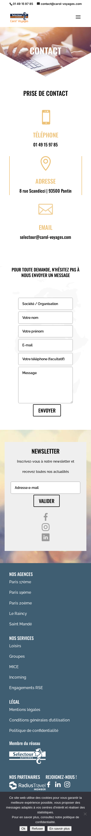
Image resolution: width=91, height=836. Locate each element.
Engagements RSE (26, 687)
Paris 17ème (20, 582)
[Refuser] (85, 813)
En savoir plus (59, 828)
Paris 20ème (20, 603)
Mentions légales (24, 709)
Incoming (17, 677)
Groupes (17, 656)
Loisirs (15, 646)
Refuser (37, 828)
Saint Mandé (20, 624)
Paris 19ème (20, 592)
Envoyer (47, 410)
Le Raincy (18, 613)
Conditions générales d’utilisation (39, 720)
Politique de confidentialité (33, 730)
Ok (23, 828)
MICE (14, 667)
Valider (46, 500)
